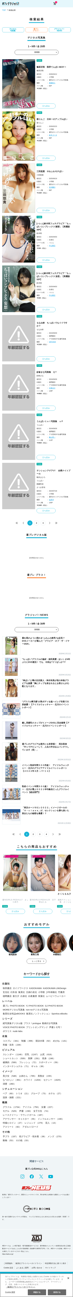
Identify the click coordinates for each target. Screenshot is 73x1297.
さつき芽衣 (41, 487)
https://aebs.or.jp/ (7, 1254)
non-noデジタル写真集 (37, 1009)
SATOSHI (52, 342)
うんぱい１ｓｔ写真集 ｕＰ (50, 421)
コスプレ (11, 1041)
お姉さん (28, 1076)
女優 (47, 1107)
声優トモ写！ (55, 1027)
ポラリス (7, 1031)
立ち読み (46, 106)
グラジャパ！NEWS (59, 30)
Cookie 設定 (8, 1268)
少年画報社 (51, 992)
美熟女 (45, 1076)
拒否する (56, 1292)
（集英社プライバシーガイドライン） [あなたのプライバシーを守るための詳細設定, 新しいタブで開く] (21, 1287)
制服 (27, 1041)
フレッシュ (28, 1062)
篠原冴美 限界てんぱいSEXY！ (52, 67)
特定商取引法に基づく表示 (55, 1263)
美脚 (34, 1058)
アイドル (31, 1107)
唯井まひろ (41, 477)
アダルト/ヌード (30, 1127)
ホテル (55, 1093)
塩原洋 (51, 500)
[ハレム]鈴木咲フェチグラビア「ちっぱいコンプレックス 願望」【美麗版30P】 (54, 226)
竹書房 (61, 992)
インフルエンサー (51, 1119)
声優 (25, 1111)
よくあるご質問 (22, 1268)
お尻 (46, 1054)
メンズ (55, 1136)
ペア (9, 1093)
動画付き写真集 (49, 1023)
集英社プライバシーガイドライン (29, 1263)
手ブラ (10, 1136)
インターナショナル (16, 1066)
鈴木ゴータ (53, 135)
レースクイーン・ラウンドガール (23, 1115)
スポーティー (49, 1062)
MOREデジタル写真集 (14, 1009)
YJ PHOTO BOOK (35, 1005)
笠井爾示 (52, 187)
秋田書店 (7, 988)
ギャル (38, 1066)
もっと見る (36, 961)
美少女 (10, 1076)
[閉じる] (68, 1278)
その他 (23, 1140)
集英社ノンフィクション (38, 1013)
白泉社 (23, 996)
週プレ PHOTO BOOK (14, 1005)
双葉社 (41, 996)
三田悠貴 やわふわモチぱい (50, 171)
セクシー (52, 1080)
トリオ (23, 1093)
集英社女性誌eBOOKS (14, 1013)
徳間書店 (7, 996)
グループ (39, 1093)
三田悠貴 (40, 175)
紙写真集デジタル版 (13, 1023)
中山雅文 (52, 245)
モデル (10, 1111)
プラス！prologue (32, 1023)
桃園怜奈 (40, 484)
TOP (4, 10)
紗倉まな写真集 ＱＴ (47, 372)
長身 (48, 1058)
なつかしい (12, 1080)
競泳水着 (44, 1041)
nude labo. (18, 1031)
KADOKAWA (35, 988)
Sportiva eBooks (59, 1013)
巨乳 (32, 1054)
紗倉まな (40, 376)
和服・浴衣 (12, 1045)
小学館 (41, 992)
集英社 (21, 992)
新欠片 (16, 996)
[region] (36, 1285)
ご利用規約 (8, 1263)
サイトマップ (50, 1268)
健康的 (10, 1062)
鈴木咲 (39, 233)
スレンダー (13, 1054)
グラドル (12, 1107)
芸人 (51, 1123)
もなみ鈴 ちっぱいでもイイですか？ (52, 324)
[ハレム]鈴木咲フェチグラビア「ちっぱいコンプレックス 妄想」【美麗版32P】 (54, 276)
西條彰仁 (52, 83)
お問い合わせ (37, 1268)
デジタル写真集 (12, 30)
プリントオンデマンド (37, 1027)
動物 (9, 1140)
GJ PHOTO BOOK (54, 1005)
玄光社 (6, 992)
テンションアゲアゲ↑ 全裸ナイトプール (53, 472)
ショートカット (15, 1058)
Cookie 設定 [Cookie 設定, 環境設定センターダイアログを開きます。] (10, 1292)
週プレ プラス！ (36, 30)
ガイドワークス (20, 988)
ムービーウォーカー (56, 996)
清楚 (9, 1084)
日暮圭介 (52, 388)
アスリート (12, 1127)
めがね (60, 1041)
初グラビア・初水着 (32, 1136)
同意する (36, 1292)
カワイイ (33, 1080)
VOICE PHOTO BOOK (14, 1027)
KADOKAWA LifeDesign (54, 988)
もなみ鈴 (40, 329)
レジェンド (34, 1123)
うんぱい (40, 425)
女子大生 (41, 1111)
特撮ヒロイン (13, 1123)
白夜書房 (32, 996)
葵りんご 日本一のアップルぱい (52, 119)
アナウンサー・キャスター (20, 1119)
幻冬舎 (14, 992)
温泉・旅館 (12, 1097)
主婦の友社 (31, 992)
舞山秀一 (52, 437)
